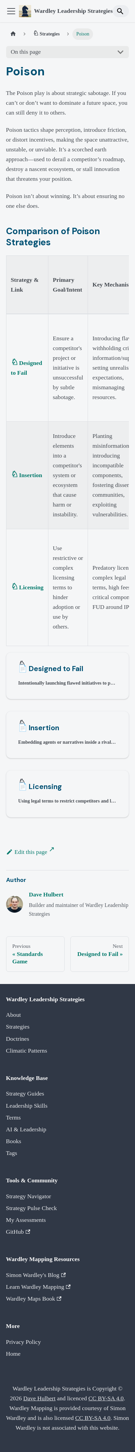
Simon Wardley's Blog (36, 1275)
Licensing (31, 587)
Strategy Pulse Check (31, 1208)
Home (13, 1353)
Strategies (17, 1026)
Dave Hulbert (46, 894)
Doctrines (17, 1038)
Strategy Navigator (28, 1196)
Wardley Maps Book (34, 1298)
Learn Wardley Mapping (38, 1286)
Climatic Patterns (26, 1050)
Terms (13, 1117)
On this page (26, 51)
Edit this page (26, 851)
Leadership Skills (27, 1105)
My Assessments (26, 1219)
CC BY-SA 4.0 (105, 1398)
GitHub (18, 1231)
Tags (11, 1153)
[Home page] (13, 34)
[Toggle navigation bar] (11, 11)
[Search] (121, 11)
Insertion (30, 475)
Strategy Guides (25, 1093)
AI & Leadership (26, 1129)
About (13, 1014)
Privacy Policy (23, 1341)
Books (13, 1141)
